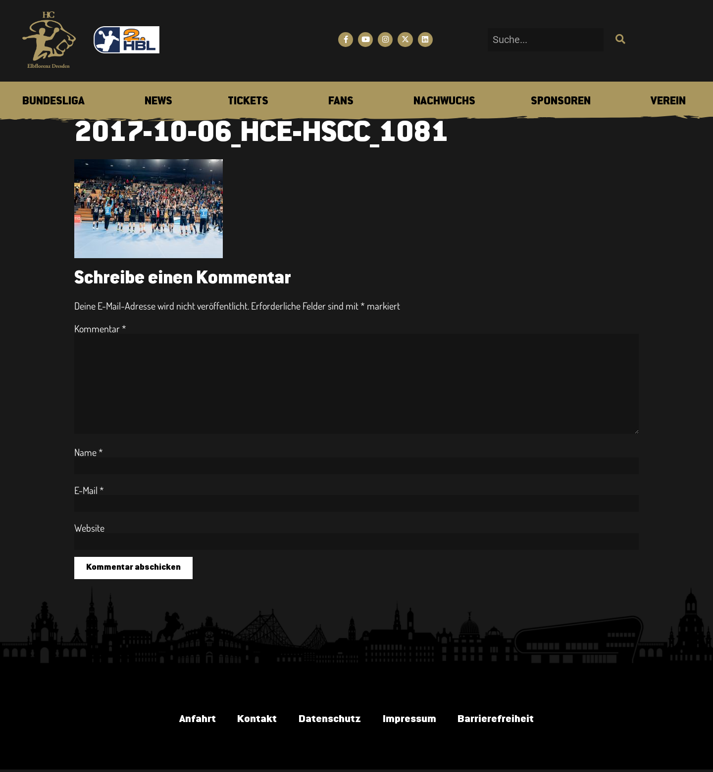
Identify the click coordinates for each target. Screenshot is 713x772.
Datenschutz (328, 720)
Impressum (412, 720)
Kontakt (252, 720)
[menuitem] (53, 101)
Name (88, 452)
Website (89, 528)
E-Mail (89, 490)
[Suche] (619, 39)
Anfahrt (188, 720)
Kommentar (100, 328)
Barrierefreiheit (503, 720)
